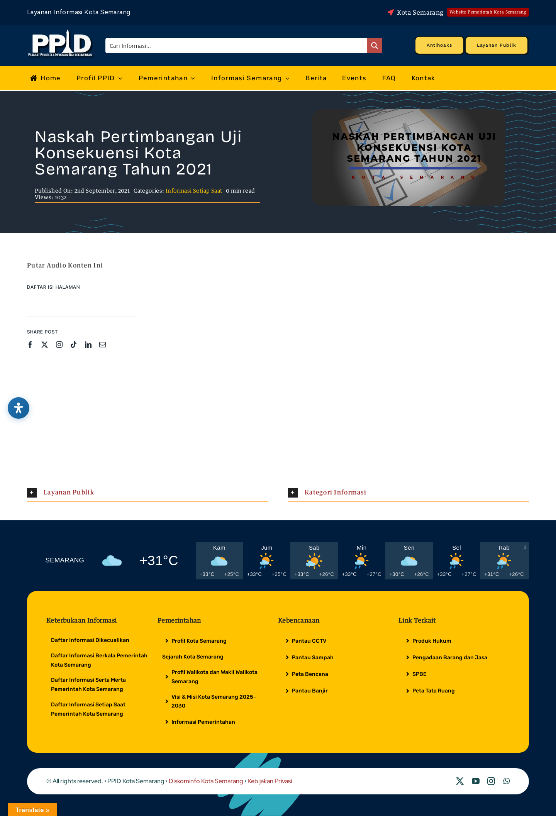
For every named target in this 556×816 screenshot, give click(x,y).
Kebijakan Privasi (269, 781)
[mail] (102, 344)
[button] (147, 492)
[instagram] (59, 344)
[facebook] (30, 344)
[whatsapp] (506, 781)
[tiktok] (73, 344)
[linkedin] (88, 344)
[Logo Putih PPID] (61, 31)
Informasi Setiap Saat (194, 190)
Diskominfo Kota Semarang (206, 781)
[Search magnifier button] (374, 45)
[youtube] (476, 781)
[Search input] (237, 45)
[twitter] (44, 344)
